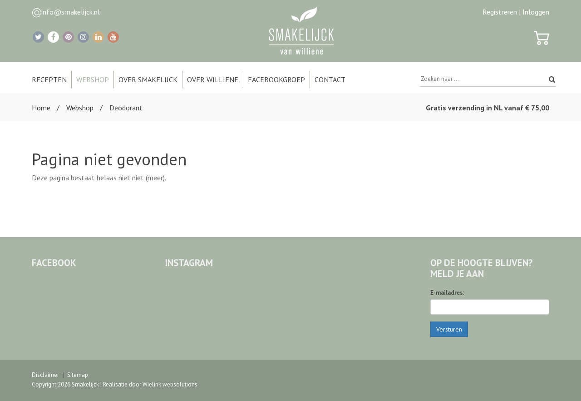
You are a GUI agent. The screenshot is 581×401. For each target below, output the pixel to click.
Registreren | (502, 11)
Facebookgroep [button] (276, 79)
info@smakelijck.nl (70, 11)
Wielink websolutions (170, 384)
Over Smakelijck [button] (147, 79)
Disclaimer (45, 375)
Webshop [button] (92, 79)
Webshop (80, 107)
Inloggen (535, 11)
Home (41, 107)
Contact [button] (330, 79)
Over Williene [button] (212, 79)
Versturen (449, 329)
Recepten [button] (49, 79)
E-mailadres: (447, 293)
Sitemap (77, 375)
